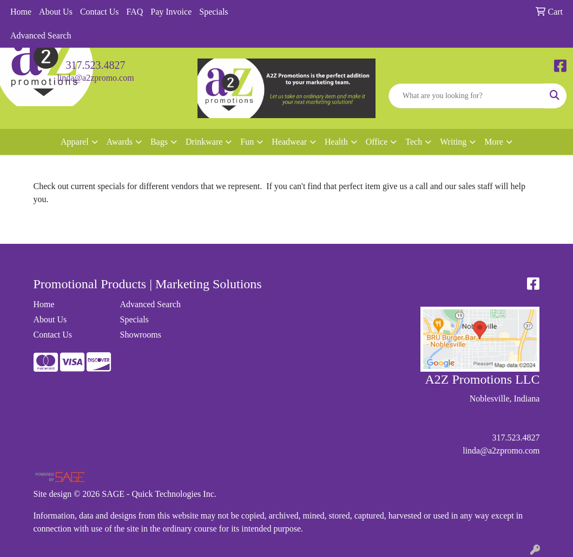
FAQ (134, 11)
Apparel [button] (75, 141)
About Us (56, 11)
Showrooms (140, 334)
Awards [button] (120, 141)
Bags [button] (159, 141)
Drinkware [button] (204, 141)
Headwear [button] (289, 141)
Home (20, 11)
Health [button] (336, 141)
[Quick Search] (466, 95)
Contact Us (99, 11)
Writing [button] (453, 141)
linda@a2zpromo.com (95, 77)
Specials (213, 11)
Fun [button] (247, 141)
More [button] (493, 141)
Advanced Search (40, 35)
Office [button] (377, 141)
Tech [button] (413, 141)
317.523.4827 (96, 65)
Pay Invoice (171, 11)
